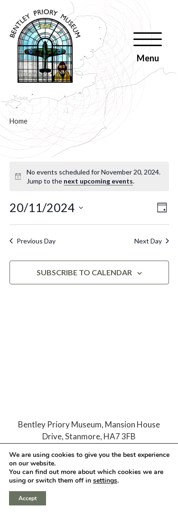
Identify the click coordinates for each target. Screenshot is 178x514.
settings (105, 480)
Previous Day (32, 241)
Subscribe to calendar (84, 272)
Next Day (151, 241)
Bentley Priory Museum (60, 424)
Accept (28, 498)
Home (18, 120)
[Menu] (147, 47)
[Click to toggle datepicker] (46, 208)
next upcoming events (98, 181)
